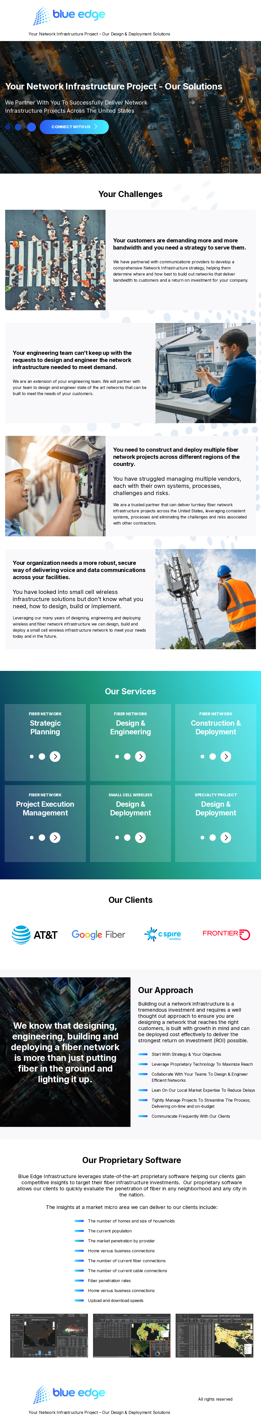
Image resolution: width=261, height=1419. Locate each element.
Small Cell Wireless (130, 795)
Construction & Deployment (216, 727)
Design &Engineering (130, 727)
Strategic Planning (45, 727)
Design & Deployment (130, 808)
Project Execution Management (45, 808)
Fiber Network (45, 714)
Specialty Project (216, 795)
